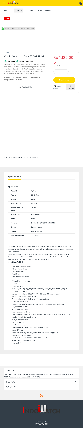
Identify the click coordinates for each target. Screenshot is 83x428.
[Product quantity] (61, 71)
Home (6, 10)
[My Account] (75, 3)
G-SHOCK (18, 10)
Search (71, 3)
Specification (14, 177)
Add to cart (65, 80)
